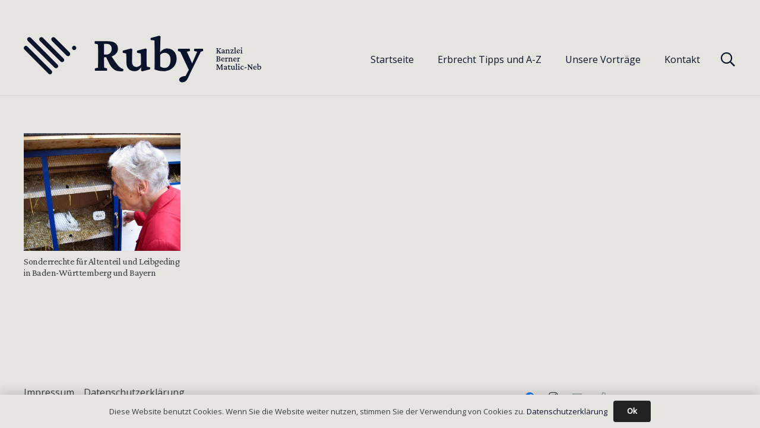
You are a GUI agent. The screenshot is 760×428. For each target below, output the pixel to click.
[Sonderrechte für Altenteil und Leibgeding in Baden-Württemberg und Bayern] (102, 192)
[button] (727, 59)
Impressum (49, 392)
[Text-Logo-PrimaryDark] (143, 59)
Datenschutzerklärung (134, 392)
